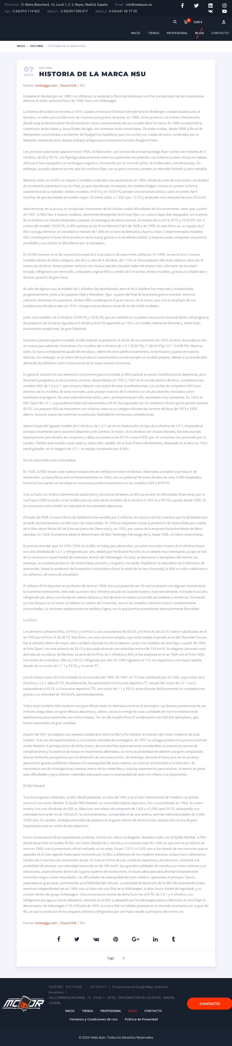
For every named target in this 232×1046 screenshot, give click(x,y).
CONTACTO (220, 32)
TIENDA (153, 32)
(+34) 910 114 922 (26, 11)
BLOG (199, 32)
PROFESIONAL (177, 32)
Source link (68, 85)
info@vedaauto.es (139, 4)
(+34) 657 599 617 (74, 11)
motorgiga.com (46, 85)
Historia (36, 45)
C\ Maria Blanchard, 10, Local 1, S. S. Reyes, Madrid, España (64, 4)
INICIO (135, 32)
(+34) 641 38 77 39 (123, 11)
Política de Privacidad (141, 1018)
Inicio (21, 45)
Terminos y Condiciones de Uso (93, 1018)
